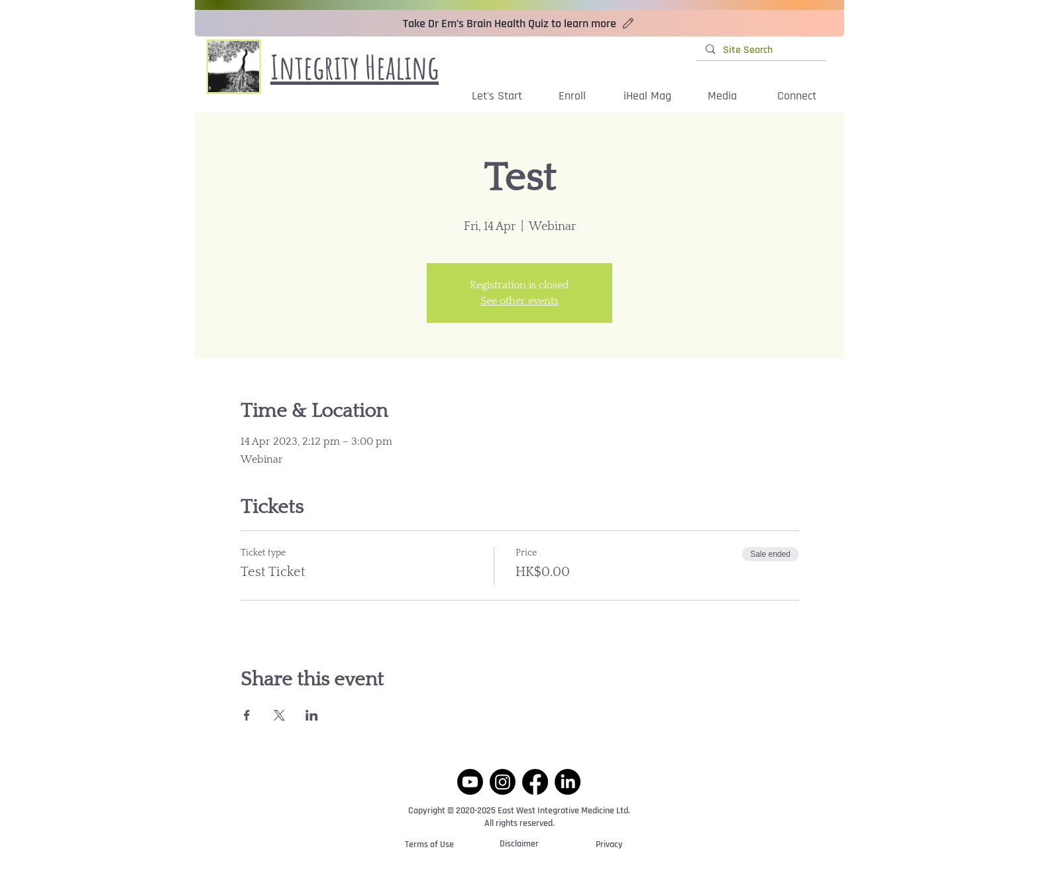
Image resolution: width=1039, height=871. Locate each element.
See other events (519, 301)
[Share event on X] (279, 715)
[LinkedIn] (567, 782)
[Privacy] (609, 845)
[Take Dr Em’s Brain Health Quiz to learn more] (519, 23)
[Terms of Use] (429, 845)
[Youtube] (470, 782)
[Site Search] (760, 50)
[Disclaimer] (519, 844)
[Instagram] (503, 782)
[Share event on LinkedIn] (311, 715)
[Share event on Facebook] (247, 715)
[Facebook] (535, 782)
